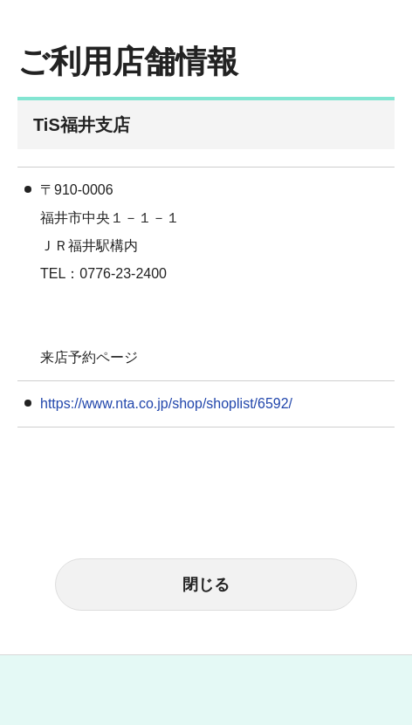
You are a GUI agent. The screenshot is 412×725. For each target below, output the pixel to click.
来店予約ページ (89, 357)
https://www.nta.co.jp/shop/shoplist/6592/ (166, 403)
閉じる (206, 584)
